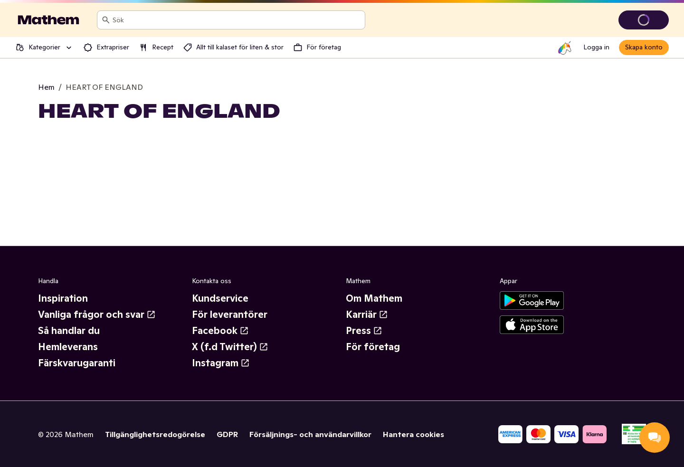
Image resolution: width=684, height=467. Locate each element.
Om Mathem (374, 298)
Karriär (367, 314)
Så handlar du (69, 330)
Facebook (220, 330)
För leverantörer (229, 314)
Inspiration (63, 298)
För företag (373, 347)
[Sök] (106, 20)
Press (364, 330)
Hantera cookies (413, 434)
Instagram (221, 363)
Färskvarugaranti (76, 363)
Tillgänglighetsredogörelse (155, 434)
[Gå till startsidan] (48, 19)
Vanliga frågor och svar (97, 314)
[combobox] (237, 20)
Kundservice (220, 298)
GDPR (227, 434)
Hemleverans (68, 347)
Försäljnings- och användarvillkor (310, 434)
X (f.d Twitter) (230, 347)
